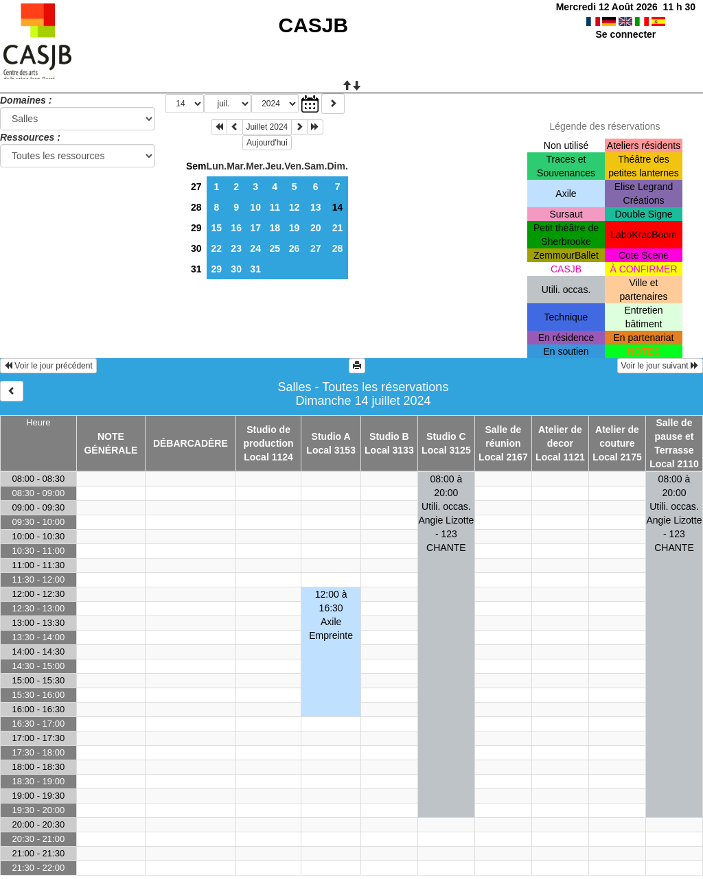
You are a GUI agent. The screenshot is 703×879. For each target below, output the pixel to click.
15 (216, 227)
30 (196, 248)
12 (294, 207)
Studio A (331, 436)
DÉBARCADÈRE (190, 443)
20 (315, 227)
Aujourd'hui (267, 143)
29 (196, 227)
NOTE (110, 436)
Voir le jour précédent (48, 366)
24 (255, 248)
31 (196, 268)
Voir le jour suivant (660, 366)
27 (196, 186)
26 (294, 248)
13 (315, 207)
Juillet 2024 (267, 127)
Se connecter (625, 34)
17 (255, 227)
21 (337, 227)
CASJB (314, 25)
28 (196, 207)
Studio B (389, 436)
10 (255, 207)
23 (236, 248)
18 (274, 227)
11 (274, 207)
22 (216, 248)
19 (294, 227)
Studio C (446, 436)
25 (274, 248)
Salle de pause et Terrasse (673, 436)
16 (236, 227)
